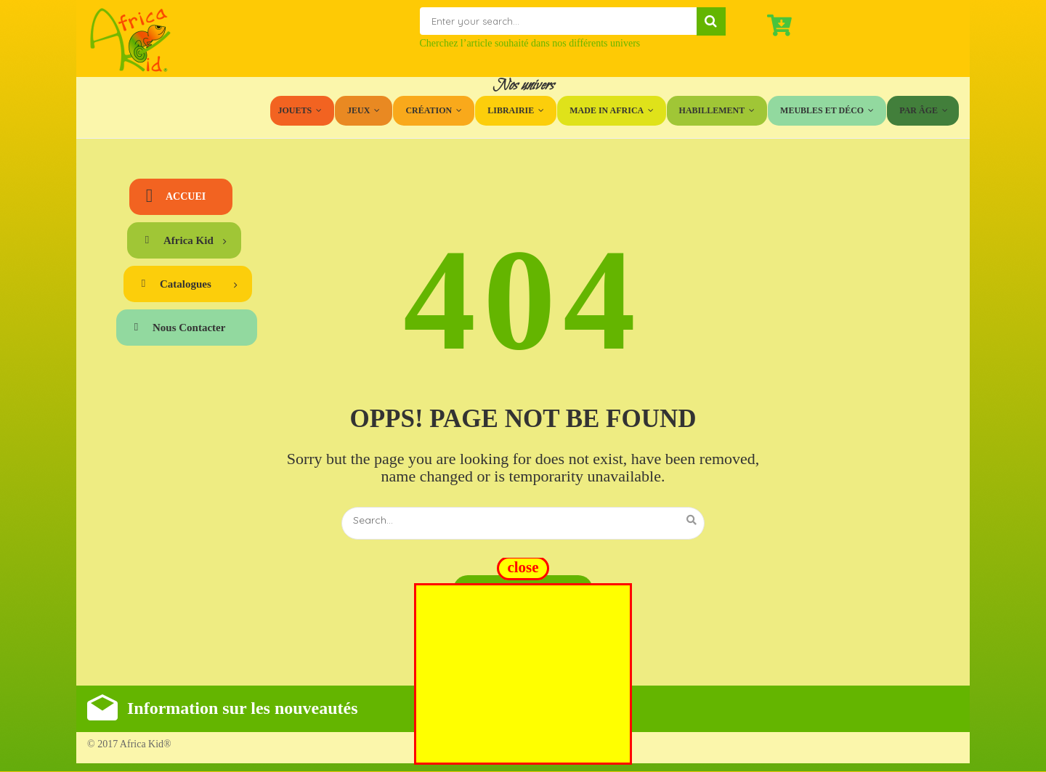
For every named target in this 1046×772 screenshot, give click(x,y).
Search (711, 21)
